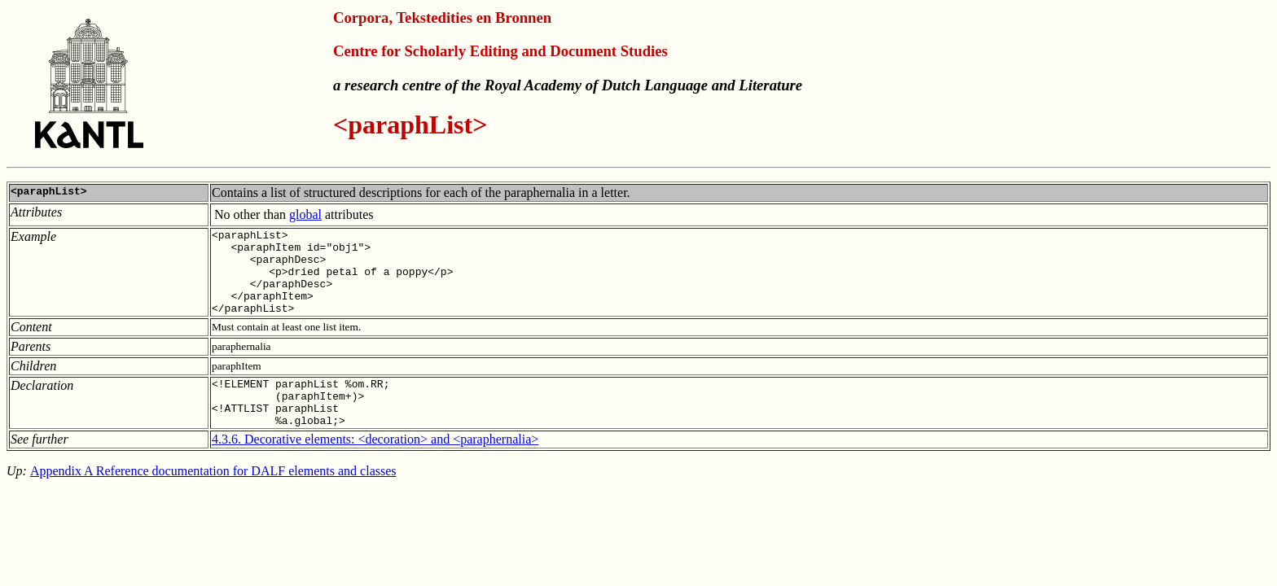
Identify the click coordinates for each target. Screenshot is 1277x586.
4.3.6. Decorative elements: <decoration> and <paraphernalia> (375, 466)
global (305, 214)
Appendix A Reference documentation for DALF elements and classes (213, 498)
